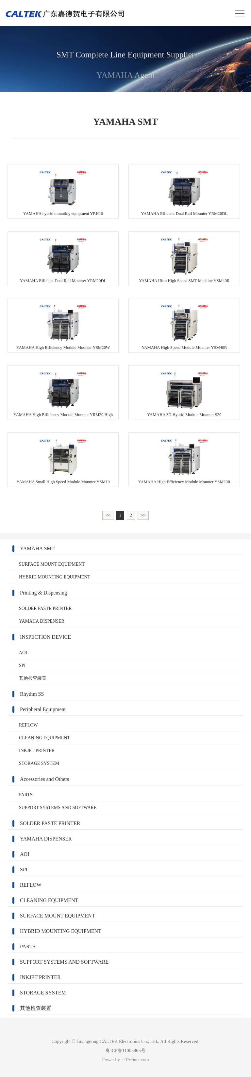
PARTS (25, 794)
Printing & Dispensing (43, 592)
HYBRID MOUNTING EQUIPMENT (54, 577)
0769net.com (137, 1059)
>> (143, 515)
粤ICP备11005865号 (125, 1050)
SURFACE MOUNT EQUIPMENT (52, 564)
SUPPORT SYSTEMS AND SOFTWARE (57, 807)
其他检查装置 (32, 678)
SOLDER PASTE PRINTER (45, 608)
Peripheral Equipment (43, 709)
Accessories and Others (44, 779)
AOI (23, 652)
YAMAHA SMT (37, 548)
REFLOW (28, 725)
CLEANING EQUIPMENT (44, 737)
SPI (22, 665)
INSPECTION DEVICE (45, 637)
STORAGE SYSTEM (39, 763)
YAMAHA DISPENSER (41, 621)
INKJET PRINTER (37, 750)
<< (107, 515)
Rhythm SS (32, 694)
